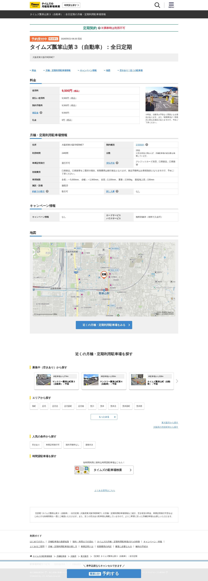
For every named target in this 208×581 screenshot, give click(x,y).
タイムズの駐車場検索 (108, 469)
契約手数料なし (72, 445)
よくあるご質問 (37, 546)
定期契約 (140, 145)
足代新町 (68, 406)
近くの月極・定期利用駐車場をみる (104, 324)
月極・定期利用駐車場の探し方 (62, 546)
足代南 (81, 406)
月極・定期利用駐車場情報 (58, 70)
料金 (34, 70)
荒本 (102, 406)
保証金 (35, 113)
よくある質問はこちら (104, 490)
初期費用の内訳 (104, 546)
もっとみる (104, 417)
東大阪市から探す (170, 422)
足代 (44, 406)
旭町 (34, 406)
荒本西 (139, 406)
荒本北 (113, 406)
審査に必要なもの (123, 546)
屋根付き (89, 445)
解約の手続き (142, 546)
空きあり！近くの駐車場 (131, 70)
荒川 (92, 406)
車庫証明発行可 (52, 445)
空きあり (36, 445)
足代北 (55, 406)
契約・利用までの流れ (83, 541)
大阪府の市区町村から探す (165, 427)
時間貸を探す (70, 5)
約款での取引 (38, 191)
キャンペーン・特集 (152, 541)
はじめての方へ (37, 541)
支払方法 (110, 163)
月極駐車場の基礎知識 (58, 541)
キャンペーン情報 (88, 70)
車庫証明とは (87, 546)
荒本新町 (126, 406)
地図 (108, 70)
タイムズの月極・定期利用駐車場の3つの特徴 (118, 541)
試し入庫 (110, 191)
